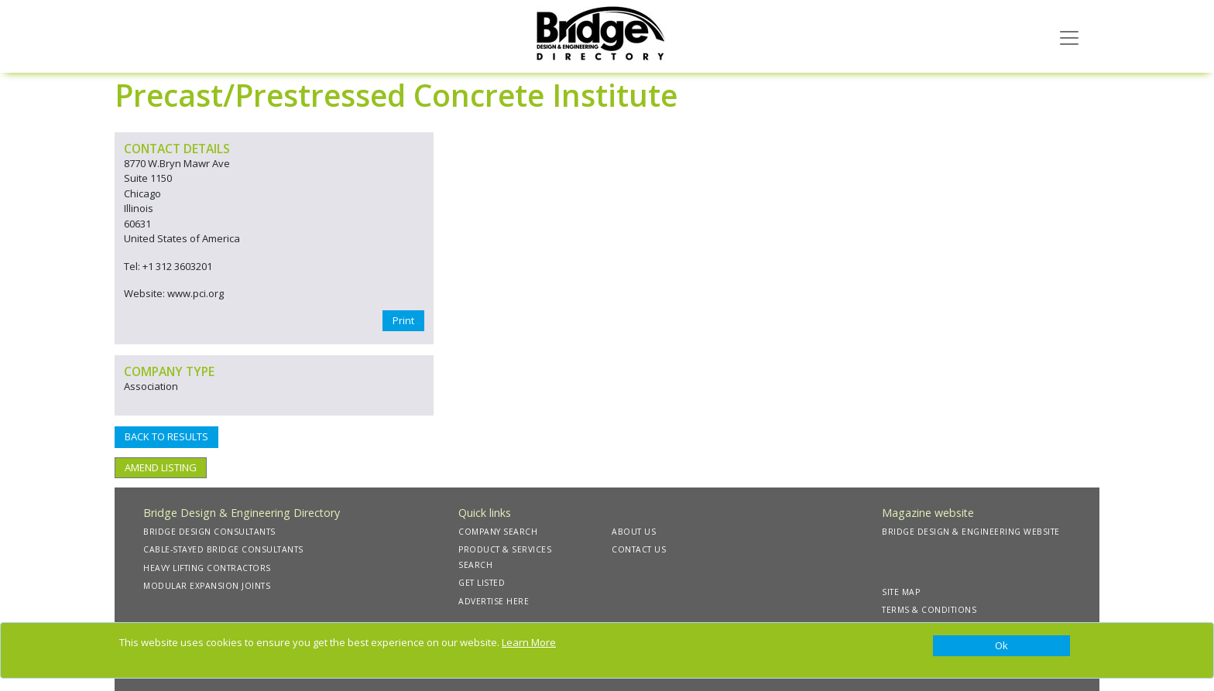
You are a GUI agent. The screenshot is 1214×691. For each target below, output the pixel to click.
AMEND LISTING (161, 467)
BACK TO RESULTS (166, 436)
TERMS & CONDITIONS (929, 609)
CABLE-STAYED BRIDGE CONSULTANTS (223, 549)
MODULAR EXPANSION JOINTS (206, 585)
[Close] (1001, 646)
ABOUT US (634, 531)
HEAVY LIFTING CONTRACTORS (207, 568)
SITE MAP (901, 592)
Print (403, 320)
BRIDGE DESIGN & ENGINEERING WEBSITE (971, 531)
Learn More (529, 642)
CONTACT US (639, 549)
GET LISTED (481, 582)
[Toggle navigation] (1069, 36)
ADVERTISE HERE (493, 601)
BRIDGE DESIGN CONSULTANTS (209, 531)
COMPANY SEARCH (497, 531)
